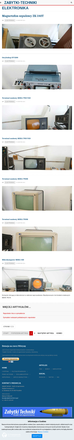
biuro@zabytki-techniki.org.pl (10, 398)
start (6, 333)
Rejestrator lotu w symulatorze (14, 313)
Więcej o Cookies (43, 432)
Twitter (51, 377)
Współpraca (6, 377)
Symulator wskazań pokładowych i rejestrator (19, 317)
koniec (59, 333)
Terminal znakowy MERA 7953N (15, 179)
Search (47, 369)
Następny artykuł (46, 333)
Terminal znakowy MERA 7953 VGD (16, 98)
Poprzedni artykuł (19, 333)
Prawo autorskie (7, 374)
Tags (40, 369)
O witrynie (5, 371)
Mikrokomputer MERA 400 (13, 260)
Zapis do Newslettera (20, 377)
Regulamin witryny (22, 374)
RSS (58, 377)
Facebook (42, 377)
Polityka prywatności (19, 371)
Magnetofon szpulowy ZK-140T (23, 16)
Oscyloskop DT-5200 (10, 58)
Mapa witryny (57, 369)
